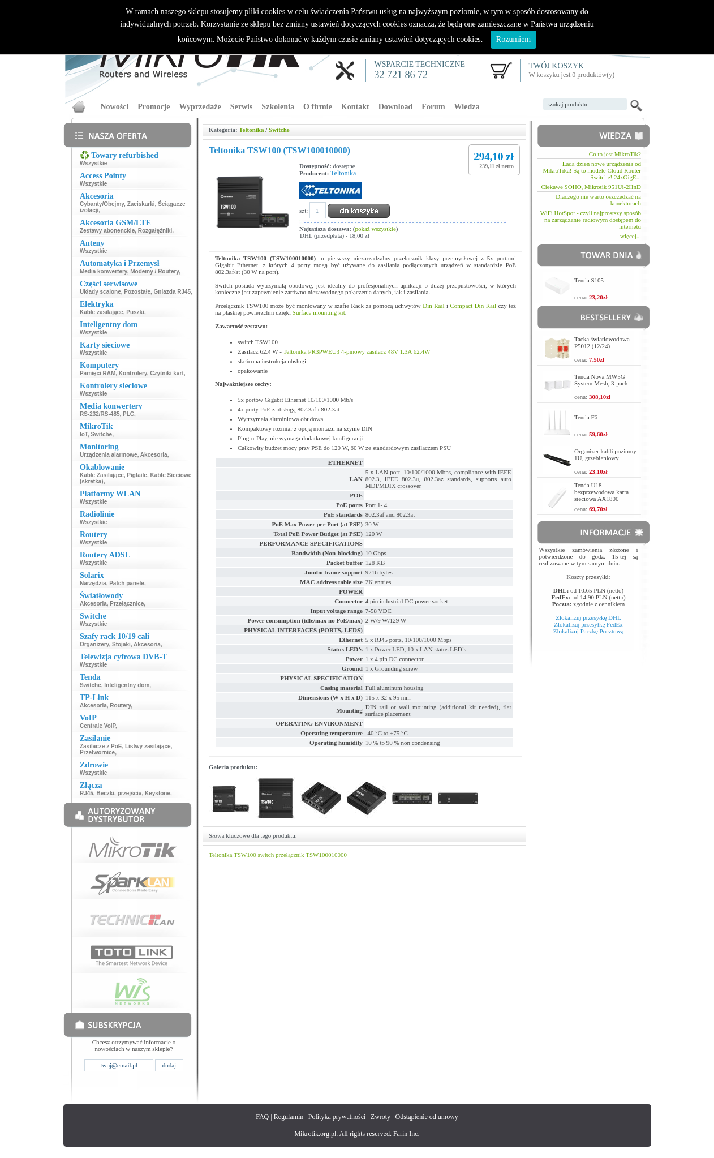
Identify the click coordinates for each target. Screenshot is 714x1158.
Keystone (157, 793)
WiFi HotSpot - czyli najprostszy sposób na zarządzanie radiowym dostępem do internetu (590, 219)
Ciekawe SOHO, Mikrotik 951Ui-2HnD (591, 186)
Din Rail (433, 305)
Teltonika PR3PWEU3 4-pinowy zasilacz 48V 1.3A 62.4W (356, 351)
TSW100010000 (326, 854)
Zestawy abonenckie (107, 231)
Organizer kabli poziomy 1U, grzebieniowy (605, 454)
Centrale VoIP (97, 726)
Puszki (135, 312)
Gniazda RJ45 (172, 292)
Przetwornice (97, 752)
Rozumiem (513, 39)
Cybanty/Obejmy (102, 204)
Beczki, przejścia (118, 793)
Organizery (94, 644)
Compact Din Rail (473, 305)
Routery (120, 705)
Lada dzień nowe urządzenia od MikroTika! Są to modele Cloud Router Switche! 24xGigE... (592, 170)
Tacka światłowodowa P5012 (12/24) (602, 342)
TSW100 (245, 854)
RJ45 (86, 793)
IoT (84, 434)
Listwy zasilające (148, 746)
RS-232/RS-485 (100, 414)
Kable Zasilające (102, 475)
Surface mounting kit (319, 312)
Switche (101, 434)
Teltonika (251, 129)
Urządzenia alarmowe (108, 455)
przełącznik (290, 854)
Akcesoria (153, 455)
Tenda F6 (585, 417)
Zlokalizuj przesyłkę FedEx (588, 624)
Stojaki (121, 644)
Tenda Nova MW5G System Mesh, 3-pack (601, 380)
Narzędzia (93, 583)
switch (265, 854)
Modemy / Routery (154, 271)
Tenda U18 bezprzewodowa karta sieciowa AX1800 (601, 492)
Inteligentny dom (126, 685)
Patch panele (126, 583)
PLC (128, 414)
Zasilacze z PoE (101, 746)
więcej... (630, 236)
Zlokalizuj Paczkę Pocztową (588, 631)
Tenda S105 (589, 280)
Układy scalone (100, 292)
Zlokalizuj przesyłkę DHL (588, 617)
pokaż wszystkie (375, 228)
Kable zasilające (101, 312)
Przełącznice (127, 604)
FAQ (262, 1117)
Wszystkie (93, 163)
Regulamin (289, 1117)
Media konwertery (103, 271)
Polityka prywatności (337, 1117)
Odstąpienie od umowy (426, 1117)
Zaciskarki (141, 204)
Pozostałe (137, 292)
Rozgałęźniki (155, 231)
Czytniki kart (166, 373)
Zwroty (380, 1117)
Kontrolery (133, 373)
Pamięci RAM (97, 373)
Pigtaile (137, 475)
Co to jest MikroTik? (615, 154)
